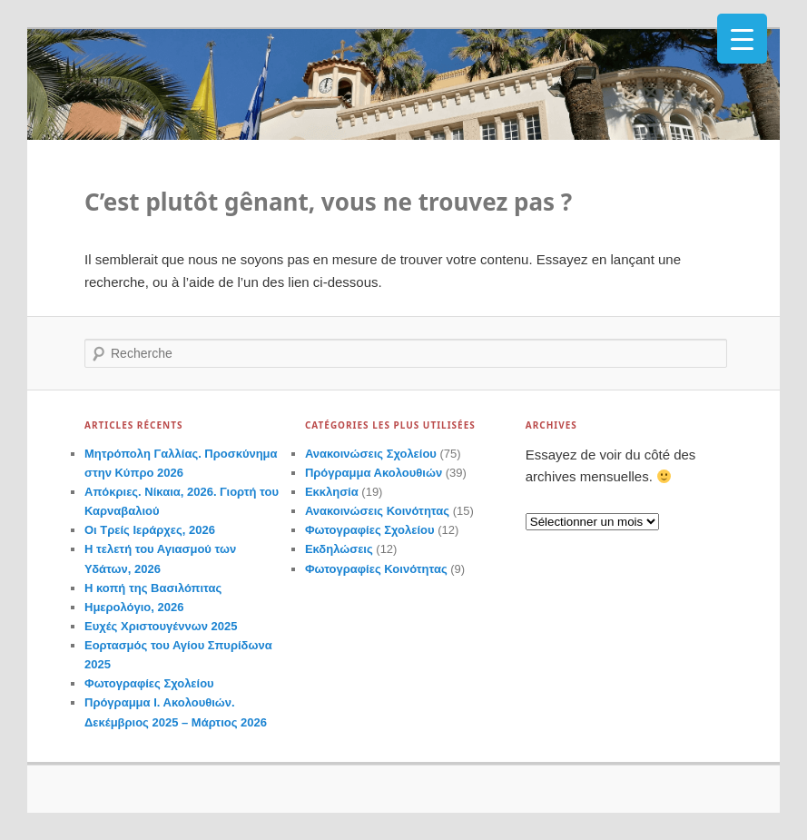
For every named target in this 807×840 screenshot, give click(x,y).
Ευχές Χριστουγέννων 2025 (160, 626)
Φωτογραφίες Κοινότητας (376, 569)
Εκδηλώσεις (339, 549)
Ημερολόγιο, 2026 (133, 607)
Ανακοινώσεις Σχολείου (371, 453)
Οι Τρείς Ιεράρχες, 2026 (149, 530)
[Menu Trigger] (742, 39)
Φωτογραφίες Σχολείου (149, 683)
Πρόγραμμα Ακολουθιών (373, 472)
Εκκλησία (332, 492)
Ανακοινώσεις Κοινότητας (377, 511)
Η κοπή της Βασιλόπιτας (152, 588)
